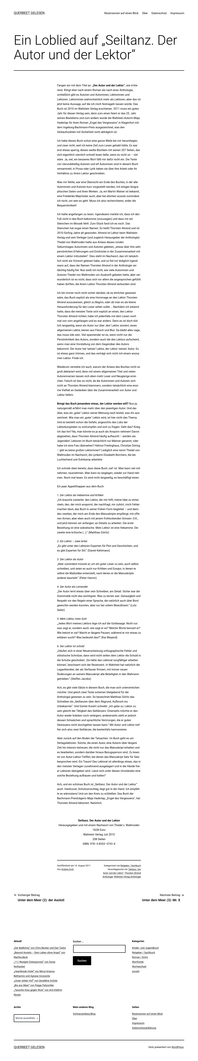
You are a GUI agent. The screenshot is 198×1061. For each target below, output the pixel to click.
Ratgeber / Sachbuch (130, 865)
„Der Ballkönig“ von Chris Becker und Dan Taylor (40, 947)
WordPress (178, 1047)
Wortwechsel (139, 966)
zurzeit (135, 971)
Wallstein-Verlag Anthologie (127, 876)
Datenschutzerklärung (144, 1027)
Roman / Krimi (140, 957)
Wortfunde (138, 961)
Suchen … (78, 941)
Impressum (177, 13)
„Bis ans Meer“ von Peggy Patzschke (34, 985)
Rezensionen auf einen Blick (121, 13)
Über (145, 13)
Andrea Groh (67, 869)
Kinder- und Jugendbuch (145, 947)
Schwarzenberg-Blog (84, 1013)
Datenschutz (159, 13)
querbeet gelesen (29, 13)
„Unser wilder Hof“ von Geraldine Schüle (35, 980)
